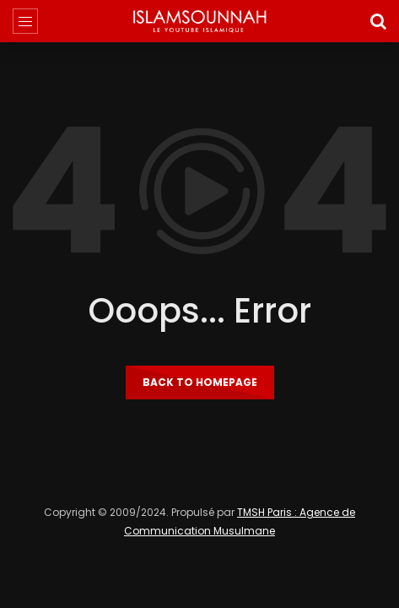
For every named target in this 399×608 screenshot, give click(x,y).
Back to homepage (200, 382)
